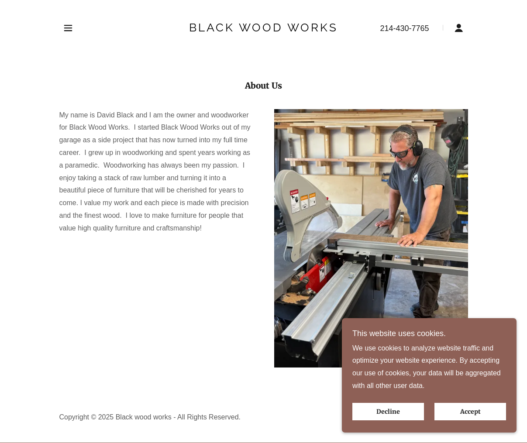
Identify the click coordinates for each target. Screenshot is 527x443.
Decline (388, 412)
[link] (263, 29)
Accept (470, 412)
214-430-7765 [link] (404, 28)
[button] (68, 28)
